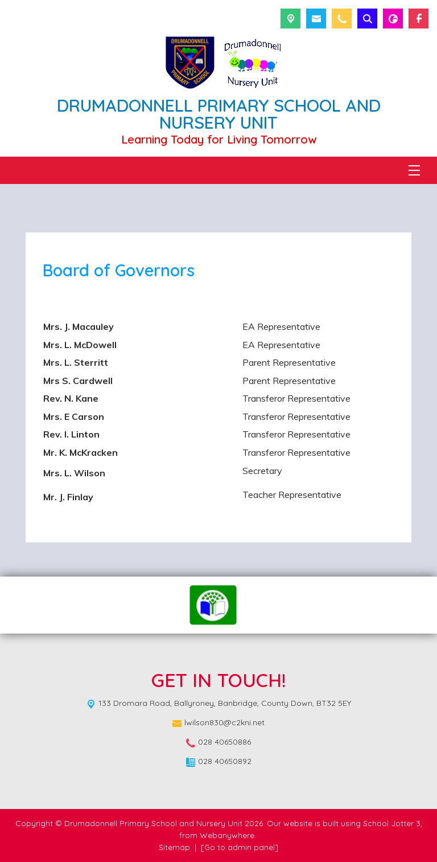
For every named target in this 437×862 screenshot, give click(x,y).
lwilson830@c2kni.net (224, 722)
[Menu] (414, 170)
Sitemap (174, 847)
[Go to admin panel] (239, 847)
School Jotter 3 (391, 823)
